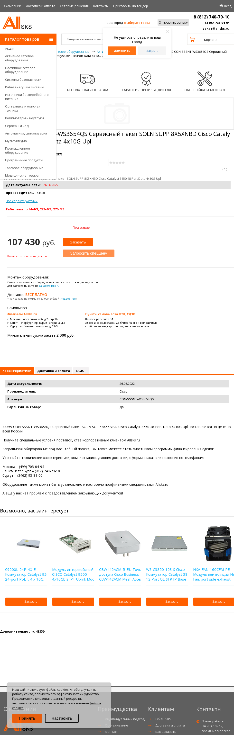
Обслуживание (116, 725)
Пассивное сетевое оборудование (20, 70)
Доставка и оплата (40, 6)
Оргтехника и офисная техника (22, 108)
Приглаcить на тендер (130, 6)
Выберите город (137, 22)
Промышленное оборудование (17, 150)
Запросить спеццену (88, 253)
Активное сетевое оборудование (19, 58)
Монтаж (111, 731)
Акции (10, 48)
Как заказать (165, 731)
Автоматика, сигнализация (26, 133)
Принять (27, 718)
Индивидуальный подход (125, 719)
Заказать (78, 242)
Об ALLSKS (163, 719)
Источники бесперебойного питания (27, 96)
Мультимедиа (16, 141)
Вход (228, 6)
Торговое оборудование (24, 168)
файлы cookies (57, 689)
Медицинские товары (22, 175)
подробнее (68, 298)
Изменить (122, 51)
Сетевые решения (74, 6)
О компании (11, 6)
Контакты (101, 6)
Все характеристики (21, 201)
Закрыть (152, 51)
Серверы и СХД (17, 126)
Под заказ (81, 227)
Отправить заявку (173, 22)
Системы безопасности (23, 79)
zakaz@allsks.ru (216, 28)
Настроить (62, 718)
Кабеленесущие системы (24, 87)
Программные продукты (24, 160)
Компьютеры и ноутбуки (24, 118)
